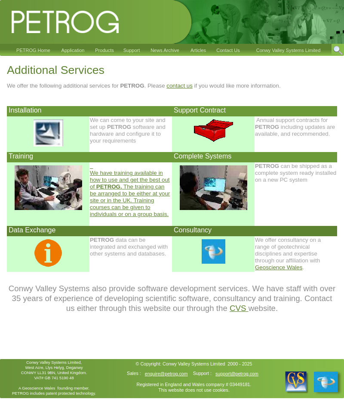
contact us (179, 85)
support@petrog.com (236, 373)
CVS (239, 308)
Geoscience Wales (278, 267)
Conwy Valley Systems (186, 363)
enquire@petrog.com (166, 373)
